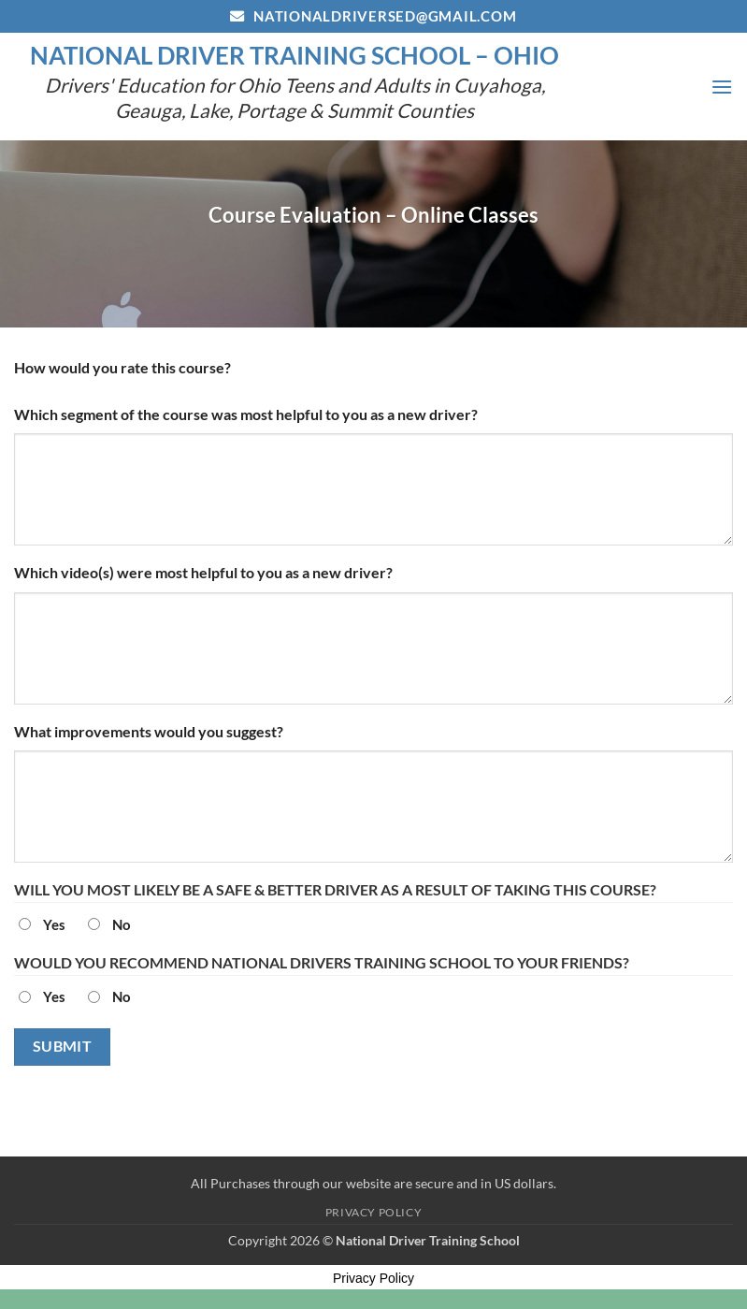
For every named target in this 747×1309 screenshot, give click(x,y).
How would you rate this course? (122, 367)
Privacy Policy (374, 1212)
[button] (722, 86)
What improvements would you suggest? (148, 731)
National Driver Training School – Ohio (294, 55)
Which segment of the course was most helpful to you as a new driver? (246, 414)
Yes (54, 924)
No (121, 924)
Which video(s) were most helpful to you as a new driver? (203, 572)
